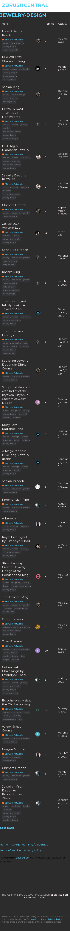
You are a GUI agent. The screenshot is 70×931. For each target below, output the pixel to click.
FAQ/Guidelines (38, 844)
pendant (6, 418)
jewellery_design (10, 138)
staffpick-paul (9, 265)
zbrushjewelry (9, 79)
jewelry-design (9, 46)
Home (4, 844)
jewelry (19, 43)
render (15, 125)
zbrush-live (8, 43)
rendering (16, 806)
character (16, 757)
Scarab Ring (10, 87)
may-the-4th (8, 612)
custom (16, 418)
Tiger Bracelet (12, 641)
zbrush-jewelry (9, 98)
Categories (18, 844)
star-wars (8, 608)
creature (25, 712)
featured (6, 235)
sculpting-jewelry (11, 50)
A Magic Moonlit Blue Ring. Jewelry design (15, 455)
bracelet (15, 660)
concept (15, 343)
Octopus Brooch (14, 619)
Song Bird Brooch (15, 250)
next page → (9, 827)
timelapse (24, 346)
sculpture (25, 158)
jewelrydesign (9, 76)
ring (20, 719)
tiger (23, 656)
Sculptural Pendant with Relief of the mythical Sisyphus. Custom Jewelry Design (16, 395)
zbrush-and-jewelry (21, 69)
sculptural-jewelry (11, 290)
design (14, 346)
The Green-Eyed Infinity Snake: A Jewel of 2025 (14, 305)
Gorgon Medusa (14, 749)
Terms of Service (10, 850)
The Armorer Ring (15, 597)
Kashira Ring (11, 272)
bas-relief (22, 414)
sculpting (15, 583)
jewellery (7, 128)
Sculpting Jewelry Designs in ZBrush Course (15, 364)
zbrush (6, 125)
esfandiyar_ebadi (10, 693)
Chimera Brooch (14, 205)
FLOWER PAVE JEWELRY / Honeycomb (13, 113)
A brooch (9, 518)
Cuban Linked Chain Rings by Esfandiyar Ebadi (14, 671)
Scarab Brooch (13, 481)
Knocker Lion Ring (15, 499)
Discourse (22, 857)
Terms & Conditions (36, 919)
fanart (5, 320)
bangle (6, 660)
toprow (16, 627)
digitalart (15, 320)
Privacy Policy (32, 850)
